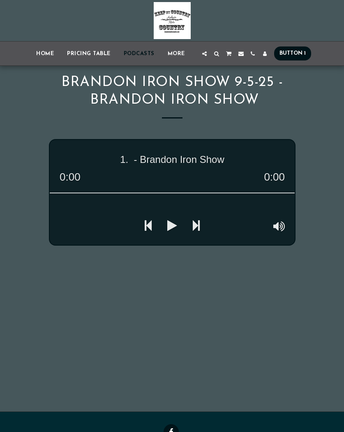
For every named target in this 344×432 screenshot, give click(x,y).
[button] (204, 53)
